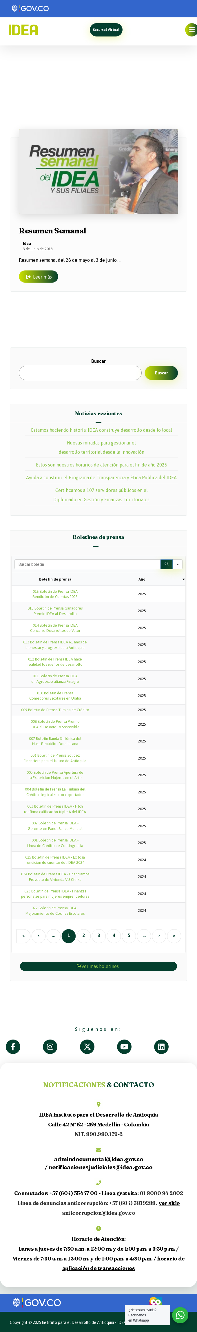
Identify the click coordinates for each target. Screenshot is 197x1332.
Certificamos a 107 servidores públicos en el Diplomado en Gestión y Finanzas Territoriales (101, 495)
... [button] (53, 935)
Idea (27, 243)
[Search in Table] (87, 564)
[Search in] (178, 564)
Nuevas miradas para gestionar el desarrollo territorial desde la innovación (101, 447)
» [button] (174, 935)
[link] (43, 9)
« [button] (23, 935)
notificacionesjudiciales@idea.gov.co (100, 1166)
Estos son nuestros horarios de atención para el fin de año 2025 (101, 464)
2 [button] (83, 935)
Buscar (98, 360)
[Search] (166, 564)
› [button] (159, 935)
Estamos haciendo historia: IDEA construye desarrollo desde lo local (101, 430)
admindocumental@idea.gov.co (98, 1158)
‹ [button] (38, 935)
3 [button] (98, 935)
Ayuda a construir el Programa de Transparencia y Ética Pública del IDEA (101, 477)
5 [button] (128, 935)
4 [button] (113, 935)
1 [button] (68, 935)
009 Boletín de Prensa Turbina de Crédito (55, 710)
